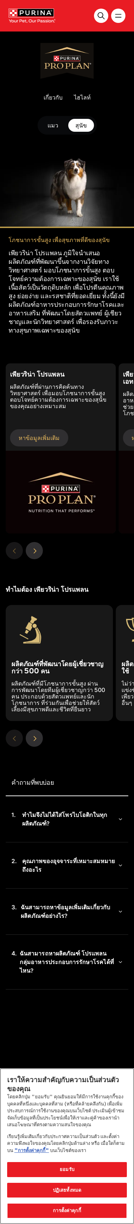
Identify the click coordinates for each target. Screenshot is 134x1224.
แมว (53, 125)
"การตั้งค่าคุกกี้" (31, 1150)
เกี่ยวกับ (53, 97)
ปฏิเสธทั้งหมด (67, 1190)
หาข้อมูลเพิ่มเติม (39, 437)
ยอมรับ (67, 1169)
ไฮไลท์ (82, 97)
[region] (67, 1146)
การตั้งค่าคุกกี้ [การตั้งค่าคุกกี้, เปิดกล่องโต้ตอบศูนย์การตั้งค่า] (67, 1210)
